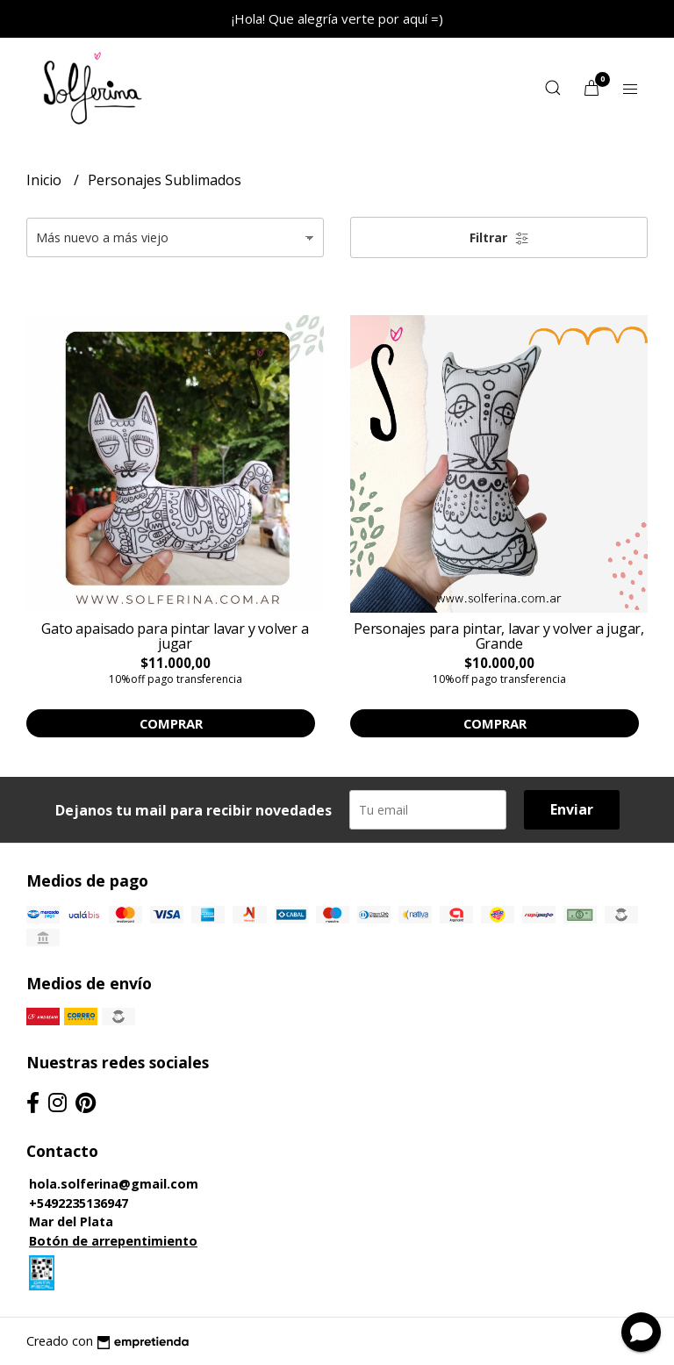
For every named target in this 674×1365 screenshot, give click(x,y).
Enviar (571, 809)
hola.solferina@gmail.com (113, 1183)
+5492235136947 (78, 1203)
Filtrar (499, 237)
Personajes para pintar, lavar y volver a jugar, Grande (499, 636)
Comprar (171, 723)
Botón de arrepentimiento (113, 1240)
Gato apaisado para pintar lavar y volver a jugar (174, 636)
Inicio (45, 180)
